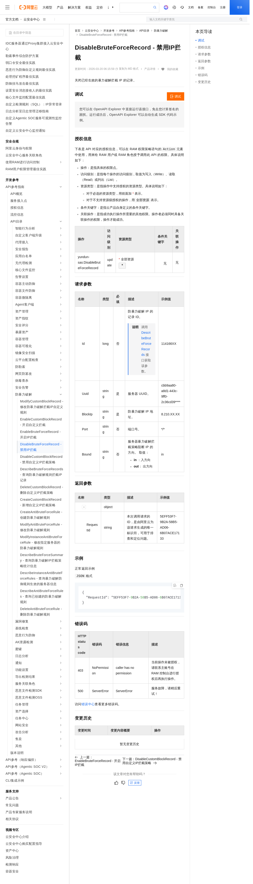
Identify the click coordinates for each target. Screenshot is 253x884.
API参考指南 (127, 30)
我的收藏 (172, 69)
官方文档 (12, 19)
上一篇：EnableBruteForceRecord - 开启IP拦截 (97, 761)
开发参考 (108, 30)
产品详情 (149, 69)
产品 (60, 7)
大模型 (47, 7)
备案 (200, 7)
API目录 (144, 30)
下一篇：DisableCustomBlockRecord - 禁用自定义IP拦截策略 (152, 761)
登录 (239, 7)
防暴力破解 (161, 30)
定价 (99, 7)
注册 (223, 7)
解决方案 (74, 7)
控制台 (212, 7)
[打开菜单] (7, 7)
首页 (77, 30)
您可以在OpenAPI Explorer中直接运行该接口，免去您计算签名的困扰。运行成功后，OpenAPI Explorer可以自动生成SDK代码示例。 (129, 114)
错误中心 (88, 705)
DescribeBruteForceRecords (146, 344)
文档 (191, 7)
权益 (88, 7)
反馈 (135, 783)
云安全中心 (32, 19)
